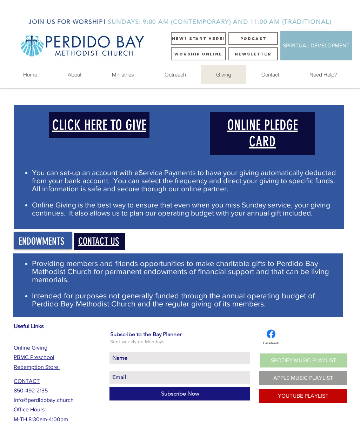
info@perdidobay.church (44, 400)
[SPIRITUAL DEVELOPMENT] (316, 45)
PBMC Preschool (34, 357)
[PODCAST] (253, 38)
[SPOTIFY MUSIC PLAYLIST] (303, 360)
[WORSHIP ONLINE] (198, 53)
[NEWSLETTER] (253, 53)
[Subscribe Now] (179, 393)
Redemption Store (37, 367)
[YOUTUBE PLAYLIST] (303, 396)
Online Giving (31, 348)
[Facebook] (270, 337)
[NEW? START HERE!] (198, 38)
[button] (74, 74)
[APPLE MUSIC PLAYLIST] (303, 378)
